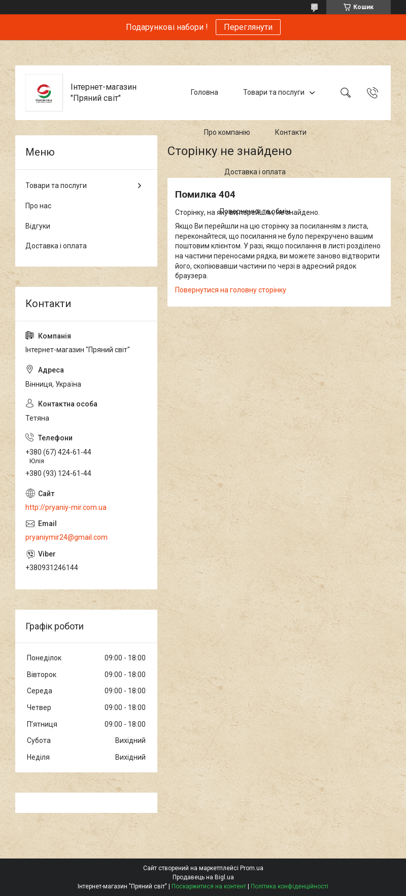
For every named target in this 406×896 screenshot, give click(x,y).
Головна (204, 92)
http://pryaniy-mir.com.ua (66, 507)
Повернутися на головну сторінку (230, 290)
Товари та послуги (273, 92)
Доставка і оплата (255, 172)
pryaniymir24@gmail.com (66, 537)
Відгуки (37, 226)
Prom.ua (251, 868)
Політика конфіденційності (289, 886)
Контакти (291, 132)
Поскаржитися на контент (209, 886)
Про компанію (227, 132)
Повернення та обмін (255, 212)
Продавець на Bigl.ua (203, 877)
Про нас (38, 206)
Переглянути (248, 27)
